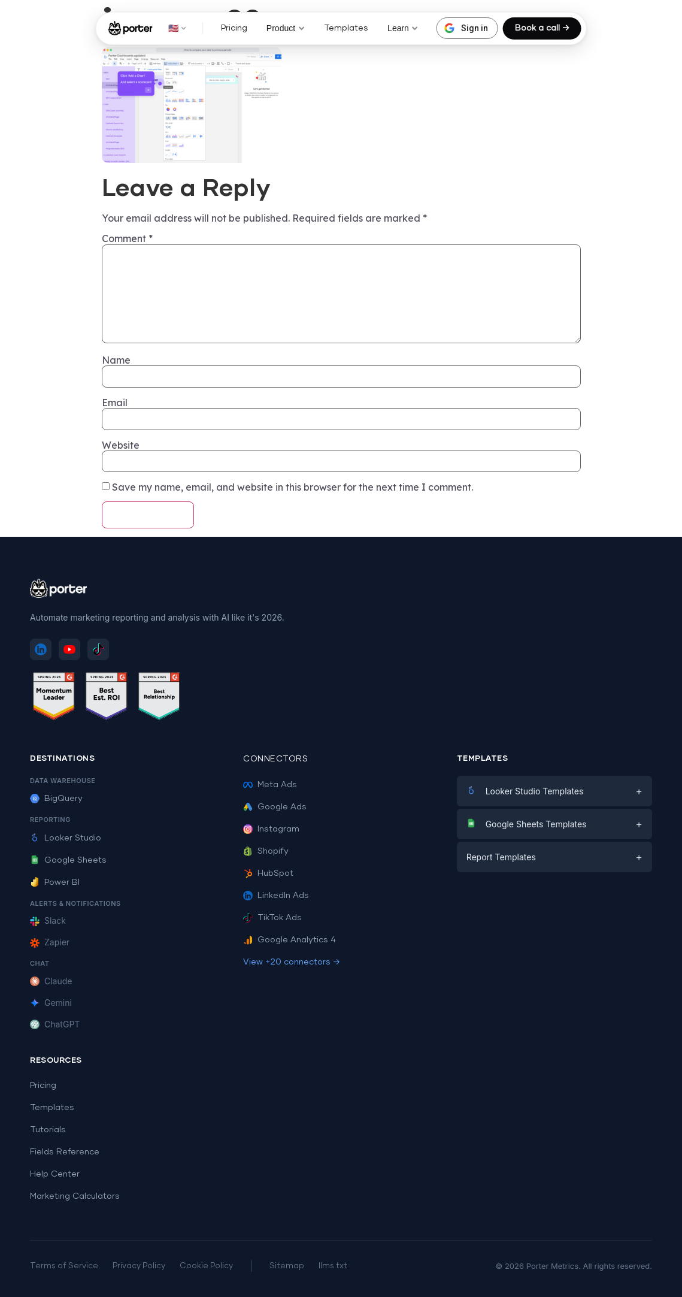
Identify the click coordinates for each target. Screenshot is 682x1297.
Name (116, 360)
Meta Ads (270, 785)
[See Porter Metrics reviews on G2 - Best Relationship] (159, 698)
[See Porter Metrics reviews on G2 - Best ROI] (107, 698)
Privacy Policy (139, 1266)
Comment (127, 238)
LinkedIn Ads (276, 895)
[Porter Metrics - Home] (130, 28)
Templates (346, 28)
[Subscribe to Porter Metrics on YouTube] (69, 649)
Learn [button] (403, 28)
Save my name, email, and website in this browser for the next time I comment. (292, 487)
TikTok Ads (272, 918)
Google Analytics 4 (289, 940)
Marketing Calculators (75, 1196)
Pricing (234, 28)
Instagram (271, 829)
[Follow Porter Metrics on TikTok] (98, 649)
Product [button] (285, 28)
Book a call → (542, 28)
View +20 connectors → (291, 962)
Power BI (55, 882)
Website (121, 445)
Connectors (275, 759)
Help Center (55, 1174)
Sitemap (286, 1266)
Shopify (266, 851)
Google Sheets (68, 860)
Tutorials (48, 1130)
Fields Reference (64, 1152)
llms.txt (333, 1266)
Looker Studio (65, 838)
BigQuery (56, 798)
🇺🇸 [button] (177, 28)
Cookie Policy (206, 1266)
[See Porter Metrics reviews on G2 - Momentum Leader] (54, 698)
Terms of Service (64, 1266)
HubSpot (268, 873)
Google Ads (275, 807)
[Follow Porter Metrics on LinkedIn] (40, 649)
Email (115, 402)
